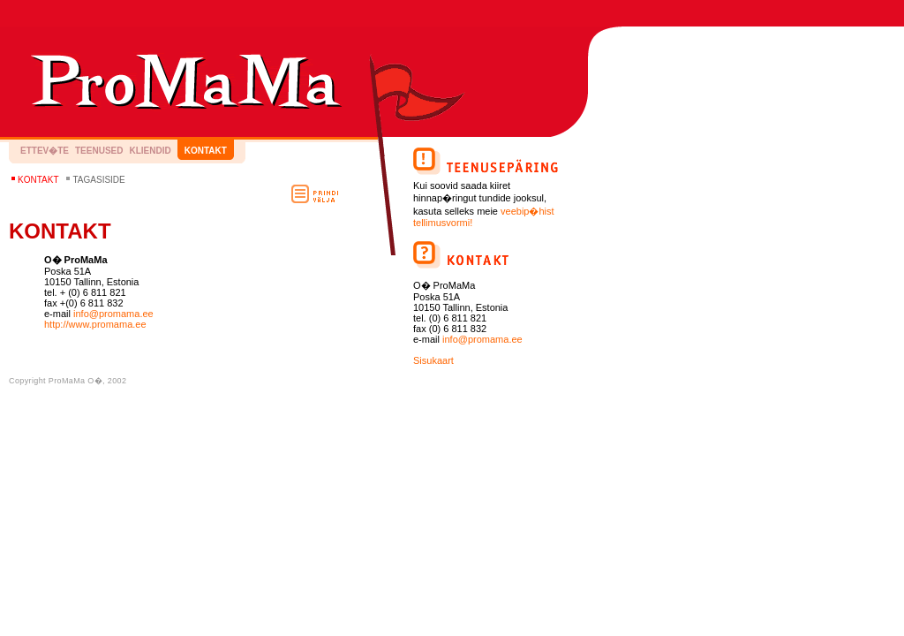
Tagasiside (98, 180)
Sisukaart (433, 360)
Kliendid (149, 150)
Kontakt (206, 150)
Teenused (99, 150)
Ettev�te (44, 150)
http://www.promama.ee (95, 324)
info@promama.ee (113, 313)
